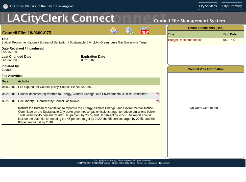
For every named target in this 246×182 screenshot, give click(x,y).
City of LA (142, 163)
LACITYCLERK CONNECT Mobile (93, 163)
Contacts (152, 163)
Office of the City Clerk (123, 163)
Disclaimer (164, 163)
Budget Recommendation (185, 40)
